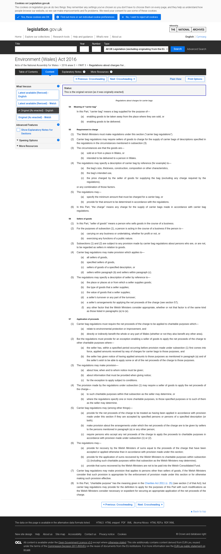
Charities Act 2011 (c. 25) (159, 483)
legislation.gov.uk (38, 28)
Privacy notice (107, 534)
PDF (123, 522)
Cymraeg (201, 36)
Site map (60, 534)
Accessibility (75, 534)
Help (37, 534)
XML (129, 522)
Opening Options (27, 140)
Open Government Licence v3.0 (75, 542)
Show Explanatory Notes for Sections (37, 131)
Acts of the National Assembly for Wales (37, 65)
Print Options (195, 79)
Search (178, 48)
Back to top (199, 511)
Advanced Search (196, 49)
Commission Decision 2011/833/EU (67, 546)
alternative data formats (70, 522)
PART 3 (82, 65)
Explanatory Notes (72, 71)
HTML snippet (112, 522)
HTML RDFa (156, 522)
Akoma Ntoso (141, 522)
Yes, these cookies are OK (35, 17)
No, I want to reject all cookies (142, 17)
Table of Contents (28, 71)
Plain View (175, 79)
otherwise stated (117, 542)
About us (47, 534)
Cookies (122, 534)
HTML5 (100, 522)
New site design (23, 534)
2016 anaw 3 (68, 65)
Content (49, 71)
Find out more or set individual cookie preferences (87, 17)
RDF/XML (169, 522)
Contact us (90, 534)
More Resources (100, 71)
